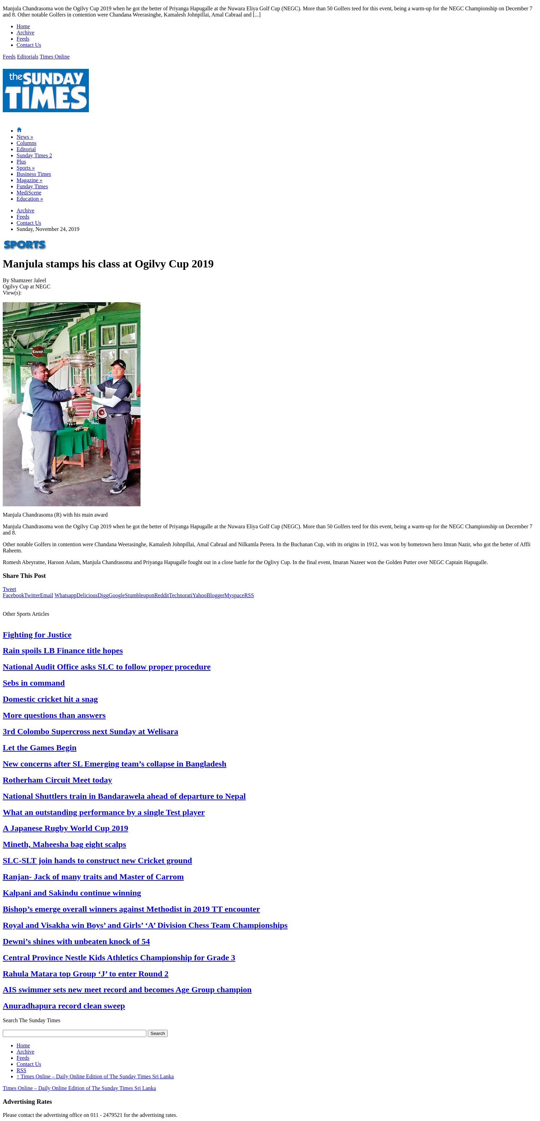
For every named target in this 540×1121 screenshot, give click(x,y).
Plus (21, 162)
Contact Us (29, 45)
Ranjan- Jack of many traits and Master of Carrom (93, 876)
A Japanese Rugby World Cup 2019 (65, 828)
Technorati (181, 595)
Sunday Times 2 (34, 155)
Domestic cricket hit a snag (50, 699)
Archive (25, 32)
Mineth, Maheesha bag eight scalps (64, 844)
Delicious (86, 595)
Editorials (27, 57)
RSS (249, 595)
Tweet (9, 589)
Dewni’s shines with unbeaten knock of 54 (76, 941)
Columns (27, 143)
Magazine (29, 180)
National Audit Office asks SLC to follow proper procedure (107, 666)
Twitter (32, 595)
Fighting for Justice (37, 634)
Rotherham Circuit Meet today (57, 779)
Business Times (34, 174)
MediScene (29, 192)
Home (23, 26)
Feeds (23, 39)
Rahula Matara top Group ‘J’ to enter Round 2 (85, 973)
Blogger (216, 595)
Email (46, 595)
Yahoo (200, 595)
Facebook (13, 595)
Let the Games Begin (39, 747)
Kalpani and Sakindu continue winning (72, 892)
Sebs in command (34, 682)
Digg (102, 595)
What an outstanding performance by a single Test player (104, 812)
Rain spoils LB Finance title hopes (63, 650)
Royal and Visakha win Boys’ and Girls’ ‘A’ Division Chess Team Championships (145, 925)
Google (116, 595)
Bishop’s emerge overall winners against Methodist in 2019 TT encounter (131, 909)
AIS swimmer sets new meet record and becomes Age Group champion (127, 989)
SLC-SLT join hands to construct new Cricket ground (97, 860)
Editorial (26, 149)
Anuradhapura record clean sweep (64, 1005)
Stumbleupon (139, 595)
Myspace (234, 595)
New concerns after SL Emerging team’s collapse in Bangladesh (114, 763)
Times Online (55, 57)
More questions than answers (54, 715)
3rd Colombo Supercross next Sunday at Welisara (90, 731)
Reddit (161, 595)
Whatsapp (65, 595)
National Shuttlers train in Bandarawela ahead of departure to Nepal (124, 796)
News (25, 137)
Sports (26, 168)
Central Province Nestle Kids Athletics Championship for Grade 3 (119, 957)
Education (30, 199)
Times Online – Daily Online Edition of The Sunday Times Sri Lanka (95, 1076)
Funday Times (32, 186)
